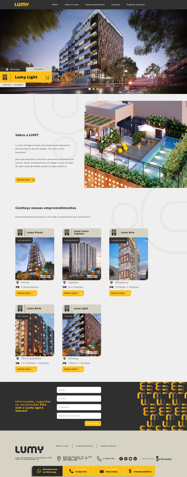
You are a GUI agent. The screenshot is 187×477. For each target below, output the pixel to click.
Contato (116, 5)
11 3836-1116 (108, 458)
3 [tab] (97, 89)
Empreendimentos (95, 5)
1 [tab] (90, 89)
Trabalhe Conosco (136, 5)
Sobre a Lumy (72, 5)
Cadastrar (93, 423)
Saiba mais (25, 180)
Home (55, 5)
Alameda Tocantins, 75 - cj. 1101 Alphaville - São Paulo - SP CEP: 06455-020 (77, 458)
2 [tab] (93, 89)
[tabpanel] (93, 51)
